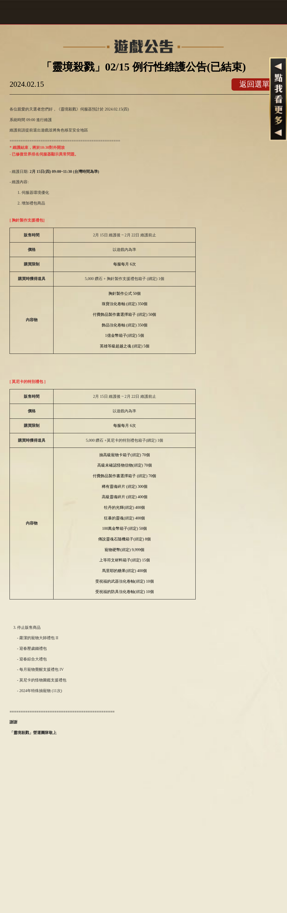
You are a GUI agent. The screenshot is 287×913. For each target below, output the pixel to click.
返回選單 (254, 84)
